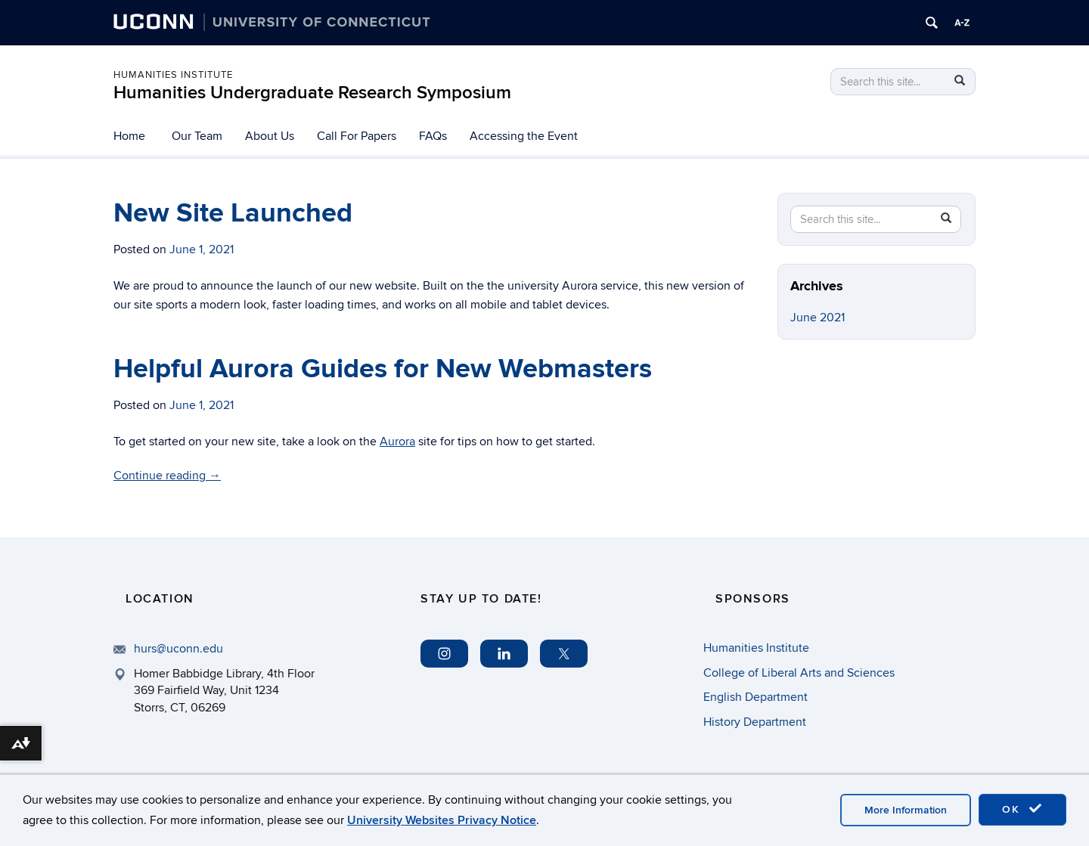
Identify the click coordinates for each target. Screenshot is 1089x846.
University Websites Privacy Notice (441, 820)
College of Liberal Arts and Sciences (799, 672)
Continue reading (167, 475)
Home (129, 136)
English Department (755, 697)
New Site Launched (232, 213)
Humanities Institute (173, 75)
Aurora (397, 441)
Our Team (197, 136)
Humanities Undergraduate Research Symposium (312, 93)
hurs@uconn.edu (178, 648)
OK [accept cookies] (1022, 809)
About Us (269, 136)
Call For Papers (356, 136)
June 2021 (817, 317)
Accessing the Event (524, 136)
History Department (754, 722)
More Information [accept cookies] (905, 810)
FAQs (433, 136)
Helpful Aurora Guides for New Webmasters (382, 369)
